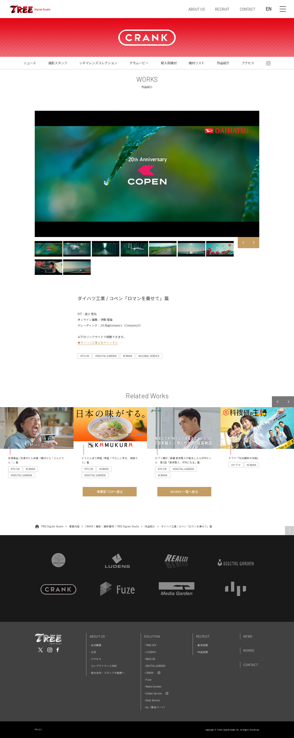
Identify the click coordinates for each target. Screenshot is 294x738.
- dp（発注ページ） (155, 707)
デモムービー (138, 63)
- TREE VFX (150, 645)
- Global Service (153, 693)
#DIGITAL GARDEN (106, 356)
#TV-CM (84, 356)
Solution (152, 636)
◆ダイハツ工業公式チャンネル (98, 342)
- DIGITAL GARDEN (154, 665)
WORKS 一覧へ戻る (184, 491)
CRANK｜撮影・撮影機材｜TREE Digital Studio (112, 526)
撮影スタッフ (57, 63)
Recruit (203, 636)
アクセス (248, 63)
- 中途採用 (202, 652)
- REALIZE (149, 659)
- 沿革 (93, 652)
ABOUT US (196, 9)
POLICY (38, 729)
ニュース (30, 63)
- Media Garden (153, 686)
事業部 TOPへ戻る (110, 491)
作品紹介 (223, 63)
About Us (97, 636)
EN (269, 9)
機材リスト (196, 63)
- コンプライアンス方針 (103, 665)
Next (253, 242)
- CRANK (149, 672)
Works (248, 650)
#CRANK (127, 356)
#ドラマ (236, 465)
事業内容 (74, 526)
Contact (250, 665)
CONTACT (247, 9)
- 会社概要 (95, 645)
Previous (243, 242)
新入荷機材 (169, 63)
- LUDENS (150, 652)
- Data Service (152, 700)
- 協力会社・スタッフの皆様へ (107, 672)
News (247, 636)
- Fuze (147, 679)
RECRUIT (222, 9)
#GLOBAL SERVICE (148, 356)
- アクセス (95, 659)
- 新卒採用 (202, 645)
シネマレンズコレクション (98, 63)
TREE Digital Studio (52, 526)
